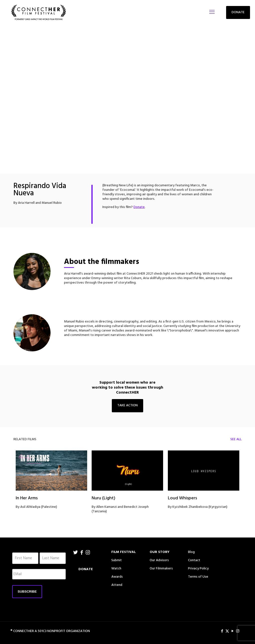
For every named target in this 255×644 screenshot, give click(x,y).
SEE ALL (236, 439)
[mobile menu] (212, 12)
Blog (191, 552)
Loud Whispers (182, 498)
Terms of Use (198, 577)
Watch (116, 568)
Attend (116, 585)
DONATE (238, 12)
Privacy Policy (198, 568)
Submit (116, 560)
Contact (194, 560)
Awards (117, 577)
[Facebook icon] (222, 631)
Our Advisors (159, 560)
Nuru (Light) (103, 498)
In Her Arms (27, 498)
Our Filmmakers (161, 568)
